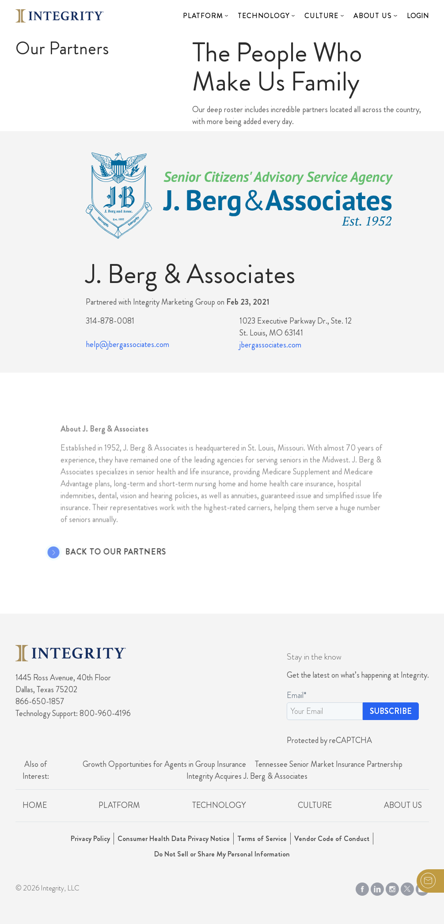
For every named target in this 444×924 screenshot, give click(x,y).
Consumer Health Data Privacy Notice (174, 838)
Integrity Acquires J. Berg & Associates (246, 776)
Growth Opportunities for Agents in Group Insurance (164, 764)
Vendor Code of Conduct (331, 838)
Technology (263, 16)
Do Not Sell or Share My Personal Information (222, 854)
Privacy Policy (90, 838)
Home (35, 805)
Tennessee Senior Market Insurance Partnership (328, 764)
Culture (321, 16)
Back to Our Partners (104, 552)
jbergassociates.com (270, 345)
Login (418, 16)
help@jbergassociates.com (127, 344)
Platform (203, 16)
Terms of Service (262, 838)
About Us (372, 16)
